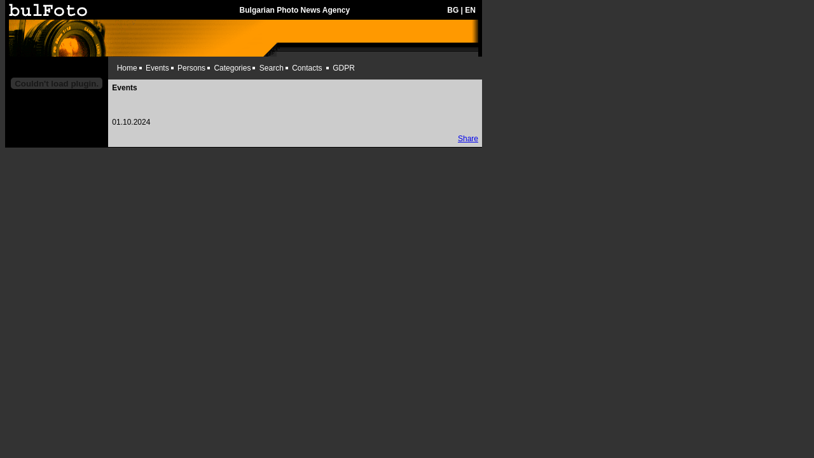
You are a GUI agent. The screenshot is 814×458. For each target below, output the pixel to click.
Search (271, 68)
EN (470, 10)
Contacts (307, 68)
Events (157, 68)
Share (468, 138)
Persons (191, 68)
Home (127, 68)
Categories (232, 68)
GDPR (344, 68)
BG (453, 10)
